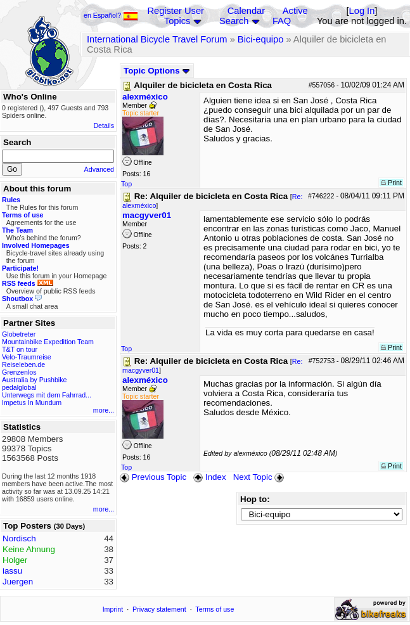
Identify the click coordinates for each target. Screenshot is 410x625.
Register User (175, 11)
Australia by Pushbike (34, 379)
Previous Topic (153, 477)
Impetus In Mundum (31, 402)
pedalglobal (19, 387)
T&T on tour (19, 349)
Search (233, 21)
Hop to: (255, 499)
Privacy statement (159, 609)
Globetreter (18, 334)
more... (103, 410)
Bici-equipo (261, 39)
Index (209, 477)
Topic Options (157, 70)
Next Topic (259, 477)
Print (391, 182)
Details (103, 125)
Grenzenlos (19, 372)
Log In (362, 11)
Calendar (246, 11)
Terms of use (214, 609)
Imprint (113, 609)
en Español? (111, 15)
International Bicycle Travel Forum (157, 39)
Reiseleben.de (23, 364)
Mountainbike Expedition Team (48, 341)
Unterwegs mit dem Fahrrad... (46, 395)
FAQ (281, 21)
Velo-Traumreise (26, 357)
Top (126, 184)
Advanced (99, 169)
